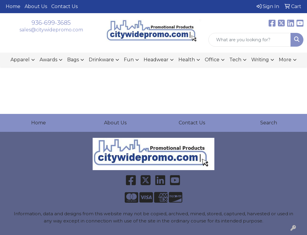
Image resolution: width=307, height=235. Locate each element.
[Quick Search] (249, 40)
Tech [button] (235, 59)
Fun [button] (129, 59)
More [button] (285, 59)
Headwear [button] (156, 59)
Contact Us (64, 6)
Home (13, 6)
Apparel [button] (20, 59)
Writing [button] (260, 59)
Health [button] (186, 59)
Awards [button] (48, 59)
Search (268, 123)
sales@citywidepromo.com (51, 30)
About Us (36, 6)
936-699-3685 (51, 22)
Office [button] (212, 59)
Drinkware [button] (101, 59)
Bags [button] (73, 59)
